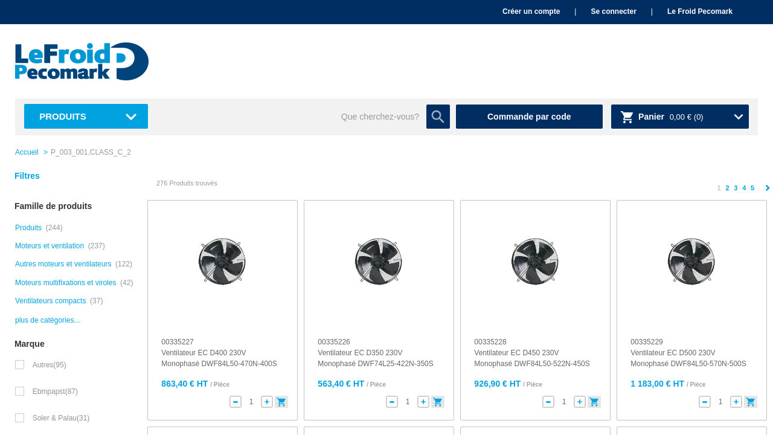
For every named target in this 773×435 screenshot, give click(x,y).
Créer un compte (531, 11)
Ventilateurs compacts (50, 301)
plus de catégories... (47, 320)
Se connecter (613, 11)
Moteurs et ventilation (49, 246)
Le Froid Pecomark (700, 11)
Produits (62, 116)
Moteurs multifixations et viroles (65, 283)
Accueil (27, 152)
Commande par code (529, 116)
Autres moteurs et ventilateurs (63, 264)
